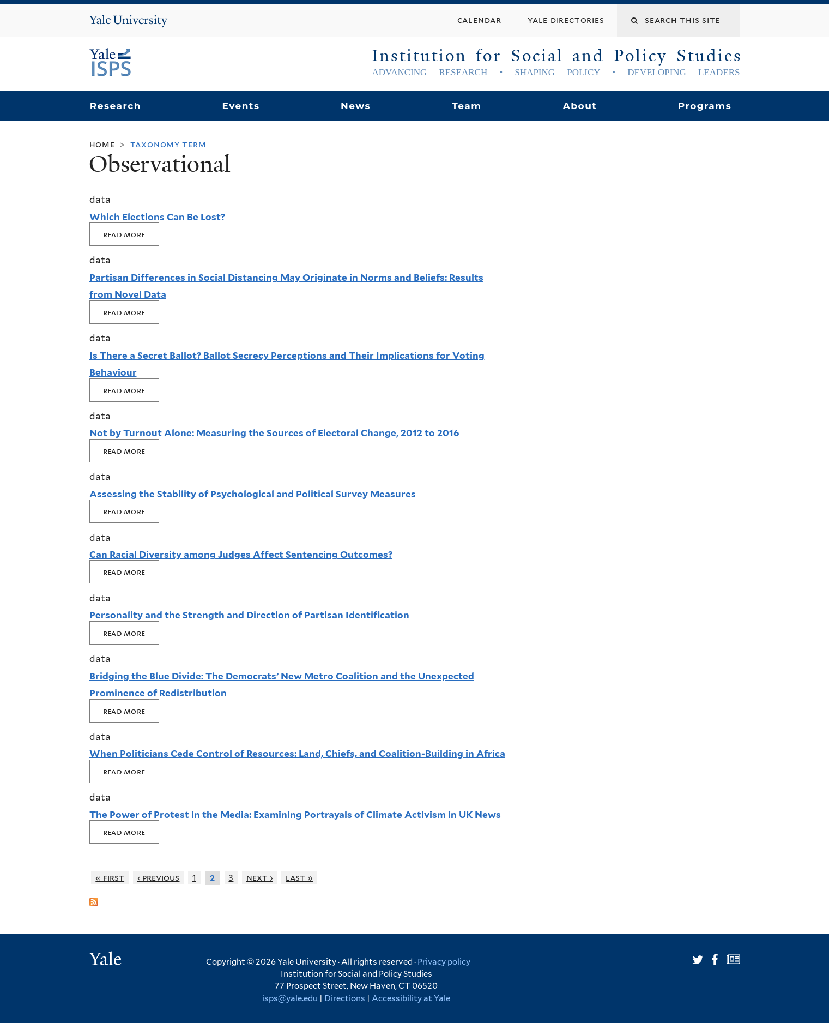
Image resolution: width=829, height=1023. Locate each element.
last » (299, 877)
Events (240, 105)
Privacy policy (443, 962)
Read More (124, 234)
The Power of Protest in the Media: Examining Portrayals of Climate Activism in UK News (295, 814)
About (580, 105)
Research (115, 105)
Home (102, 144)
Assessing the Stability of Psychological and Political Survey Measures (252, 494)
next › (259, 877)
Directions (344, 998)
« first (109, 877)
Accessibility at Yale (411, 998)
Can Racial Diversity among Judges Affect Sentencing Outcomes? (240, 554)
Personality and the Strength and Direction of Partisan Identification (249, 615)
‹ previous (158, 877)
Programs (705, 105)
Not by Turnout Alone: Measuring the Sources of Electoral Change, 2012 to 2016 (274, 433)
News (356, 105)
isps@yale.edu (290, 998)
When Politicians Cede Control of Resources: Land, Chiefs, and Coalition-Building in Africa (297, 753)
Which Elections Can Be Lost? (157, 217)
